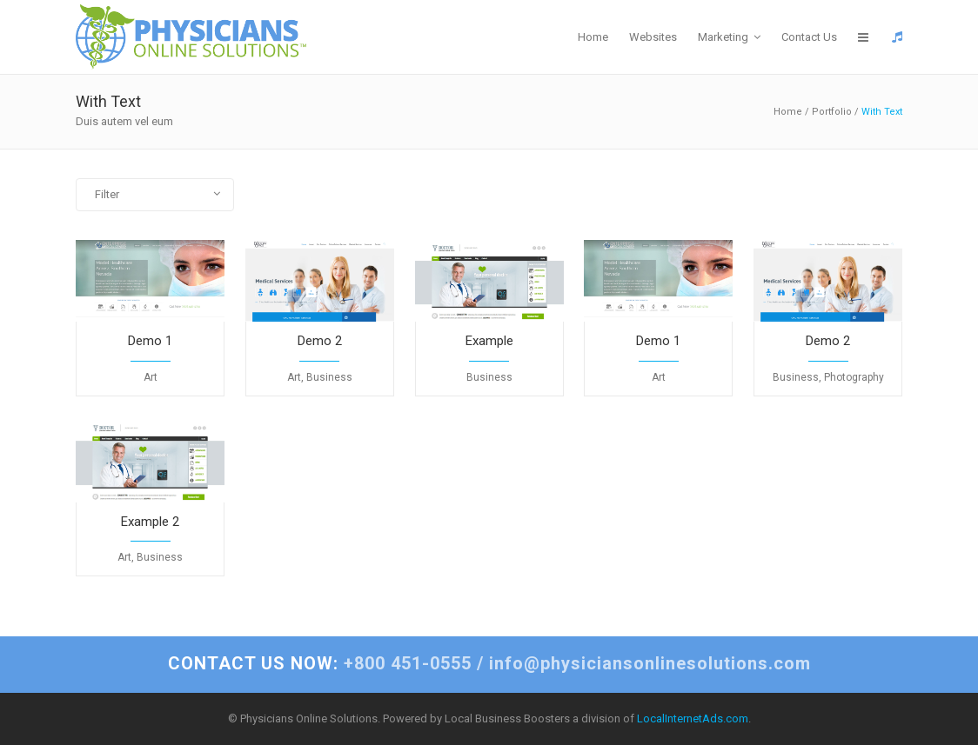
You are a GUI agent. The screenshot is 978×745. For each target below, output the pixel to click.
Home (788, 111)
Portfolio (832, 111)
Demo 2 (320, 341)
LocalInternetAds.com (692, 718)
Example (489, 341)
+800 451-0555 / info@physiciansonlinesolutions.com (489, 663)
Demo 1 (150, 341)
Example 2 (150, 521)
